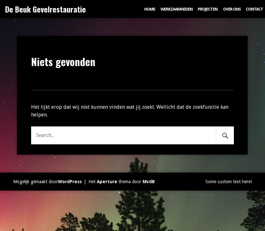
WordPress (70, 181)
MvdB (149, 181)
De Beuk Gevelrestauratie (45, 9)
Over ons (232, 9)
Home (149, 9)
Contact (254, 9)
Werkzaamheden (177, 9)
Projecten (208, 9)
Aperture (107, 181)
